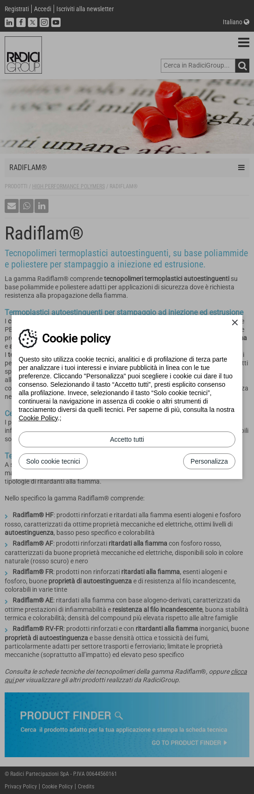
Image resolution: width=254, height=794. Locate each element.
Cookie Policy (38, 418)
